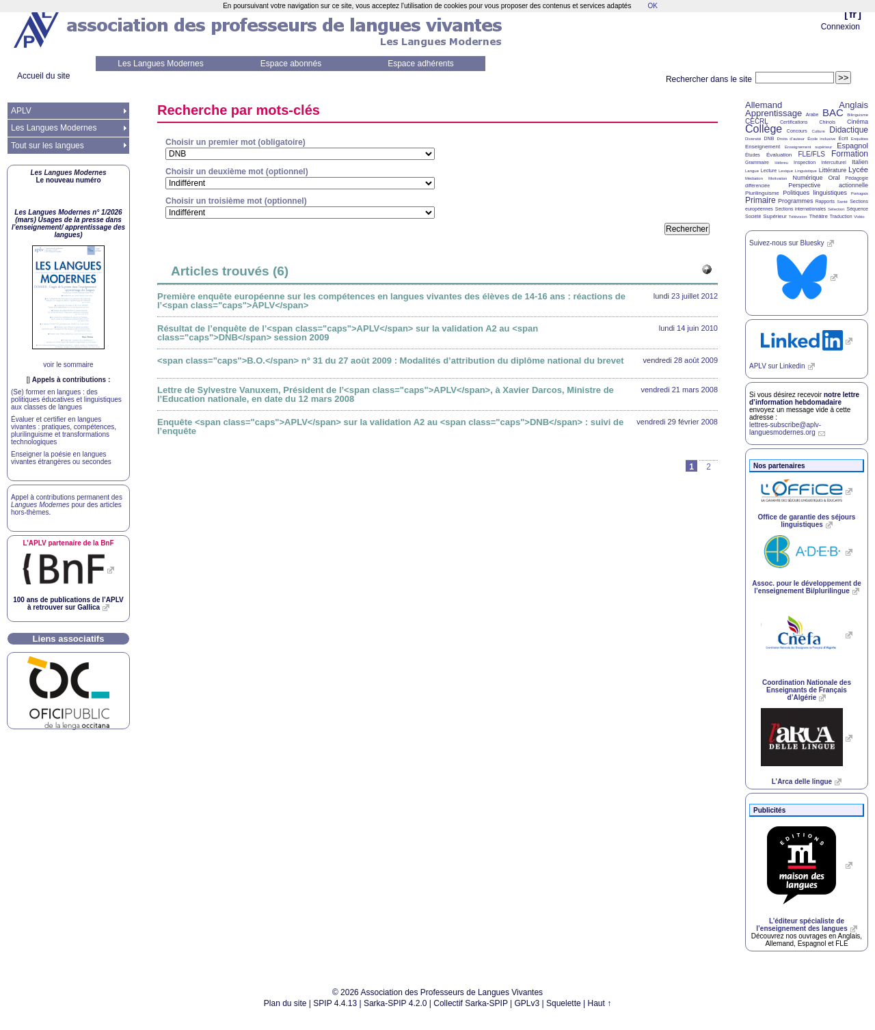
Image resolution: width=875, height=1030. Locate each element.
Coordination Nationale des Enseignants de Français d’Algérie (806, 690)
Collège (763, 129)
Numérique (807, 177)
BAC (833, 112)
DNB (769, 138)
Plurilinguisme (762, 193)
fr (853, 14)
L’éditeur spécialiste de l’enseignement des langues (801, 924)
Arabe (812, 114)
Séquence (857, 208)
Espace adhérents (421, 63)
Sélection (836, 209)
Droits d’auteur (791, 139)
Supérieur (775, 216)
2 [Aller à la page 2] (708, 467)
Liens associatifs (69, 639)
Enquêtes (859, 139)
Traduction (841, 216)
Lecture (769, 170)
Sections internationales (800, 208)
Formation (849, 154)
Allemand (763, 105)
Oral (834, 177)
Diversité (753, 139)
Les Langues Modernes (160, 63)
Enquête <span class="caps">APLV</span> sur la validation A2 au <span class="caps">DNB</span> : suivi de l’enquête (390, 426)
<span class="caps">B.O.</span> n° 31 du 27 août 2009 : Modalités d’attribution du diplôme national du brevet (390, 360)
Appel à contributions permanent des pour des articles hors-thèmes (66, 504)
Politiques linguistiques (815, 192)
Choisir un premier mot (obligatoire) (235, 142)
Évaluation (779, 155)
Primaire (760, 200)
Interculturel (833, 162)
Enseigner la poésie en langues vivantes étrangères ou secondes (61, 457)
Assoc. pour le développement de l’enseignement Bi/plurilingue (806, 587)
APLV (21, 111)
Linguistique (806, 171)
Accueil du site (43, 76)
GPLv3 (527, 1003)
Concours (797, 130)
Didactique (848, 130)
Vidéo (859, 217)
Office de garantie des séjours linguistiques (807, 520)
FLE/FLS (811, 154)
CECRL (756, 121)
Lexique (786, 171)
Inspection (805, 162)
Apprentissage (773, 113)
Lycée (858, 169)
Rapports (825, 201)
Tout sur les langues (47, 145)
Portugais (859, 193)
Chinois (827, 122)
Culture (817, 131)
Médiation (754, 178)
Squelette (563, 1003)
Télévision (798, 217)
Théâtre (818, 216)
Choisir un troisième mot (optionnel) (236, 201)
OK (652, 6)
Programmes (795, 201)
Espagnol (852, 145)
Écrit (843, 138)
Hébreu (781, 163)
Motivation (777, 178)
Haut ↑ (600, 1003)
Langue (752, 171)
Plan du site (285, 1003)
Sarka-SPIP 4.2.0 (395, 1003)
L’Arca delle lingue (802, 781)
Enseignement (762, 147)
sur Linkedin (777, 366)
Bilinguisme (857, 115)
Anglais (853, 105)
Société (753, 216)
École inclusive (821, 139)
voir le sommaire (68, 364)
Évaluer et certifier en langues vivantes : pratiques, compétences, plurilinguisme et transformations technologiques (63, 431)
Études (752, 154)
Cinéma (857, 121)
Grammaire (757, 162)
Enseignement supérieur (808, 147)
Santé (842, 202)
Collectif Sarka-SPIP (470, 1003)
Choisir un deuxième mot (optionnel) (236, 171)
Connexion (840, 26)
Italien (860, 162)
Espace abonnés (290, 63)
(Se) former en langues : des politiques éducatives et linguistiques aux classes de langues (66, 399)
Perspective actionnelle (828, 185)
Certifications (793, 122)
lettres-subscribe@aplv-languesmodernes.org (785, 428)
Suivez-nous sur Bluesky (786, 243)
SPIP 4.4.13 (335, 1003)
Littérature (833, 170)
